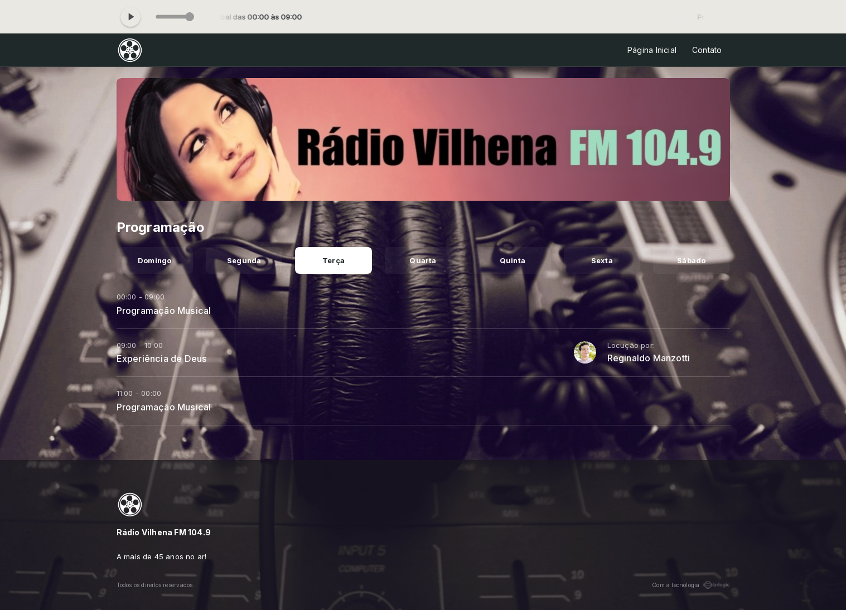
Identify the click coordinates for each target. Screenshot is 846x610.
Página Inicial (651, 50)
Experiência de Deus (162, 358)
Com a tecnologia (690, 585)
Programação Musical (164, 310)
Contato (707, 50)
